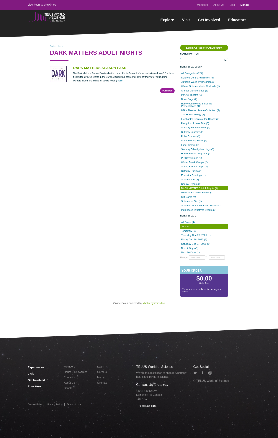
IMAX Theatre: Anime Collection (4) (200, 110)
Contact (69, 378)
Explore (167, 20)
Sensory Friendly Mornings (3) (197, 149)
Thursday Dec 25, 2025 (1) (196, 235)
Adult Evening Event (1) (194, 140)
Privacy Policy (57, 405)
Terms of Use (77, 405)
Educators (237, 20)
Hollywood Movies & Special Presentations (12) (196, 104)
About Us (218, 4)
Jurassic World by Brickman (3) (198, 82)
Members (202, 4)
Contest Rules (36, 405)
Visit (186, 20)
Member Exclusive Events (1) (197, 192)
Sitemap (102, 384)
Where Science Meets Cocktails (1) (200, 86)
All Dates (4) (188, 222)
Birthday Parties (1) (191, 171)
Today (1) (186, 226)
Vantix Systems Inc (154, 303)
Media (101, 378)
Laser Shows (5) (190, 145)
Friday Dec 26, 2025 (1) (194, 239)
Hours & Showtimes (77, 372)
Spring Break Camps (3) (194, 166)
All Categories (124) (192, 73)
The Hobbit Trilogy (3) (193, 114)
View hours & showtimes (42, 4)
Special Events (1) (191, 184)
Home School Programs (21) (196, 153)
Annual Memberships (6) (194, 90)
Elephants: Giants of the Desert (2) (200, 119)
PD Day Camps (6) (191, 158)
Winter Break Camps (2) (194, 162)
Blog (232, 4)
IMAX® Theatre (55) (192, 94)
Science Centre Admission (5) (197, 77)
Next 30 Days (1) (190, 252)
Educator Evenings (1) (193, 175)
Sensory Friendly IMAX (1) (195, 127)
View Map (161, 384)
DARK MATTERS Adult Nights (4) (199, 188)
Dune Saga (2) (189, 99)
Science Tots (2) (190, 179)
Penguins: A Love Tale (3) (195, 123)
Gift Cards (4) (188, 197)
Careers (102, 372)
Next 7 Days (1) (189, 248)
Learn (101, 366)
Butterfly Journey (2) (192, 132)
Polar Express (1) (190, 136)
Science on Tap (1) (191, 201)
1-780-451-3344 (147, 406)
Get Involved (209, 20)
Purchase (167, 90)
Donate (245, 4)
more (119, 80)
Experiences (39, 367)
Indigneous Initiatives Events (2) (198, 210)
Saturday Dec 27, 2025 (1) (195, 243)
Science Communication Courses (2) (201, 205)
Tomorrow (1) (188, 230)
